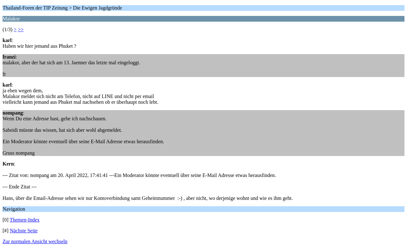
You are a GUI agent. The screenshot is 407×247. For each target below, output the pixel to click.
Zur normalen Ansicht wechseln (35, 241)
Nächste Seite (24, 230)
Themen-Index (24, 219)
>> (21, 29)
